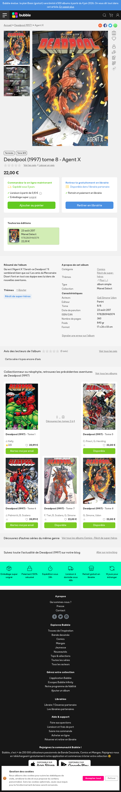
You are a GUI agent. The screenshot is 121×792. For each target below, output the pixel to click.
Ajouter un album (60, 690)
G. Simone (70, 515)
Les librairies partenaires (60, 709)
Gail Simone (103, 297)
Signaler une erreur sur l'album (78, 335)
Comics (101, 269)
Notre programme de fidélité (60, 686)
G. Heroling (99, 441)
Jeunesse (60, 647)
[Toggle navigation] (4, 15)
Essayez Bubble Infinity (60, 682)
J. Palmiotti (12, 515)
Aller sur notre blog (106, 552)
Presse (60, 606)
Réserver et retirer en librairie (60, 739)
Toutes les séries (60, 660)
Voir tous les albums (106, 373)
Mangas (60, 643)
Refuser (111, 778)
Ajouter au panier (32, 205)
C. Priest (87, 441)
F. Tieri (47, 515)
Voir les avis (30, 165)
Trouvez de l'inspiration (60, 630)
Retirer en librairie (89, 205)
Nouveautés (60, 651)
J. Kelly (9, 441)
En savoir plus (66, 6)
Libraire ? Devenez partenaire (60, 704)
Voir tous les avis (108, 351)
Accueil (8, 25)
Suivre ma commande (60, 731)
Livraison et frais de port (60, 726)
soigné (32, 197)
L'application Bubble (60, 677)
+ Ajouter (21, 290)
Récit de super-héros (105, 274)
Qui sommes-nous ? (60, 602)
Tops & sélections (60, 655)
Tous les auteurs (61, 664)
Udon (114, 297)
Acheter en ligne (61, 735)
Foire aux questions (60, 722)
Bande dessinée (60, 634)
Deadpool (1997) (23, 25)
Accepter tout (93, 778)
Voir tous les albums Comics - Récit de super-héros (89, 537)
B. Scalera (24, 515)
